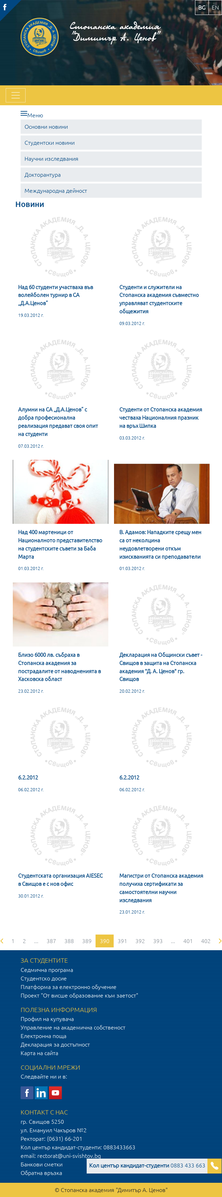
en (215, 7)
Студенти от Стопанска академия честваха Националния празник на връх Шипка (160, 417)
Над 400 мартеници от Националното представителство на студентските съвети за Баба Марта (60, 544)
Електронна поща (43, 1036)
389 (87, 941)
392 (140, 941)
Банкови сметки (42, 1164)
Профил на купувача (47, 1019)
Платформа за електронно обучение (69, 987)
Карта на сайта (39, 1053)
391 (122, 941)
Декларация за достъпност (55, 1044)
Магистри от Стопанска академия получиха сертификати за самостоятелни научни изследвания (161, 888)
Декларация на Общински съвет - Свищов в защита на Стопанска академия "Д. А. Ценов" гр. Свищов (160, 667)
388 (69, 941)
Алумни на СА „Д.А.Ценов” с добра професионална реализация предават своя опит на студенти (58, 421)
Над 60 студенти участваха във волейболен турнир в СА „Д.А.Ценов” (55, 295)
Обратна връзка (41, 1173)
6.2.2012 (28, 778)
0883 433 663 (147, 1165)
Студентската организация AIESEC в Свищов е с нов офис (60, 880)
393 (158, 941)
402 (206, 941)
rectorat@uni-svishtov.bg (69, 1156)
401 (188, 941)
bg (202, 7)
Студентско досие (44, 978)
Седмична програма (47, 970)
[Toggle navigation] (16, 95)
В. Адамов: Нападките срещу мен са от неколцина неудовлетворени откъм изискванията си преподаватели (160, 544)
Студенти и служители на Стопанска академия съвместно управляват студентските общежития (159, 299)
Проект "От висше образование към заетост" (79, 995)
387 (51, 941)
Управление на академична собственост (73, 1027)
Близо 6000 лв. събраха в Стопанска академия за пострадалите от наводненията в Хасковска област (59, 667)
